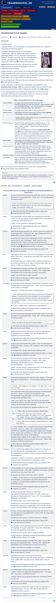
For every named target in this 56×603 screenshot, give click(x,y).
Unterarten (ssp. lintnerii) (19, 489)
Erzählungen (5, 19)
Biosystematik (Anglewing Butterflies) (30, 132)
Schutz (23, 10)
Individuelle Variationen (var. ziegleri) (25, 595)
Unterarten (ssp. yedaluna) (19, 583)
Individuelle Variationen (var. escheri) (25, 340)
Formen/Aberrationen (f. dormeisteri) (22, 310)
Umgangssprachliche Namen (10, 24)
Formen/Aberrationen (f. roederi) (21, 552)
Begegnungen (17, 16)
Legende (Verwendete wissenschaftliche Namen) (15, 169)
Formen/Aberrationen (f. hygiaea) (21, 446)
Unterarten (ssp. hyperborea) (20, 465)
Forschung (31, 10)
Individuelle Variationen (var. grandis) (25, 355)
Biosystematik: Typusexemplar (10, 82)
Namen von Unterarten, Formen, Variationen (36, 37)
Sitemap (51, 7)
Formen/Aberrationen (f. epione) (21, 328)
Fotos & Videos (7, 13)
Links (10, 21)
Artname (14, 37)
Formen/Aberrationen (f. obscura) (21, 522)
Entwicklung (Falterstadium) (25, 62)
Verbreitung (14, 10)
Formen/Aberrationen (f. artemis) (21, 213)
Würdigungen (15, 19)
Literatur (4, 21)
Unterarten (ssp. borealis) (19, 251)
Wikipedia (25, 246)
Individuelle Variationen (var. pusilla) (25, 537)
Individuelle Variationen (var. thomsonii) (26, 566)
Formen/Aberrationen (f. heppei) (21, 374)
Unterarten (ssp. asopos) (19, 228)
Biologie (4, 10)
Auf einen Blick (6, 16)
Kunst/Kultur (26, 19)
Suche (43, 7)
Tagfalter (17, 7)
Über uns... (27, 7)
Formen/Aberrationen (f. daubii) (21, 280)
